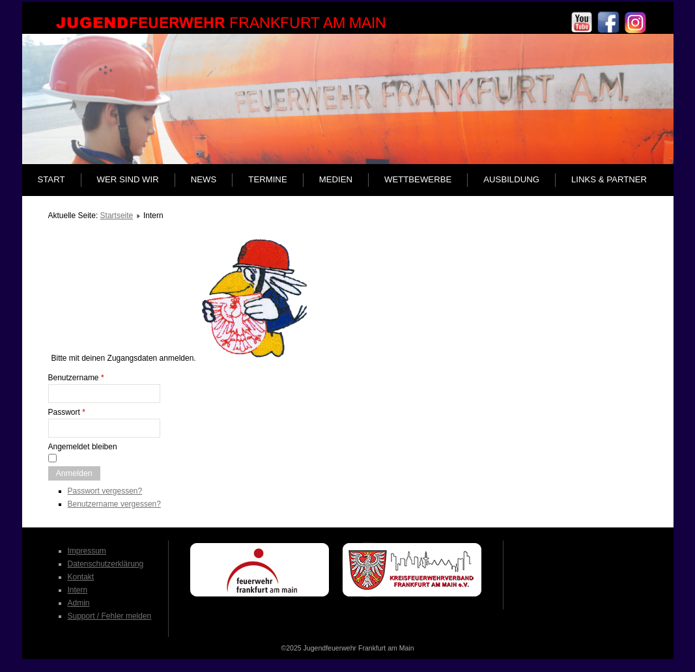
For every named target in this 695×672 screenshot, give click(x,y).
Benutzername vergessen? (114, 504)
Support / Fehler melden (110, 616)
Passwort (66, 412)
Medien (335, 179)
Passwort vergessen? (105, 491)
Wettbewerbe (417, 179)
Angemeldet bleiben (82, 446)
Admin (79, 603)
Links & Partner (609, 179)
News (204, 179)
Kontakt (81, 576)
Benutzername (76, 377)
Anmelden (74, 473)
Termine (267, 179)
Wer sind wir (128, 179)
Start (51, 179)
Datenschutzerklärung (106, 563)
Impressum (87, 550)
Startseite (117, 215)
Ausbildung (511, 179)
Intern (78, 590)
